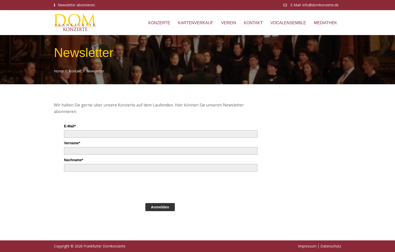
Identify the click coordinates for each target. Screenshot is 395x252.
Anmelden (160, 207)
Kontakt (253, 23)
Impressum (307, 246)
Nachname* (73, 160)
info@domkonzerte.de (320, 5)
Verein (228, 23)
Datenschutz (330, 246)
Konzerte (159, 23)
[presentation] (102, 187)
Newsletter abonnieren (76, 5)
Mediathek (325, 23)
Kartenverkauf (195, 23)
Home (59, 71)
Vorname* (72, 143)
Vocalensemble (288, 23)
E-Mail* (70, 126)
